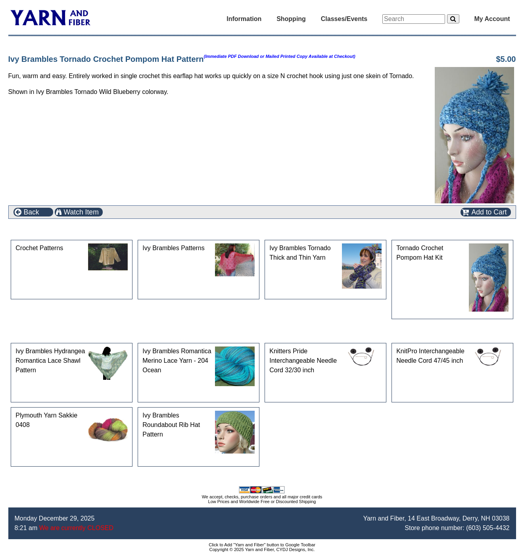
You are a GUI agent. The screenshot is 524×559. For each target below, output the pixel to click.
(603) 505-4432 (487, 528)
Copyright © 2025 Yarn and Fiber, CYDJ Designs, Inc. (262, 549)
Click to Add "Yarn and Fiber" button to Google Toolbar (262, 544)
